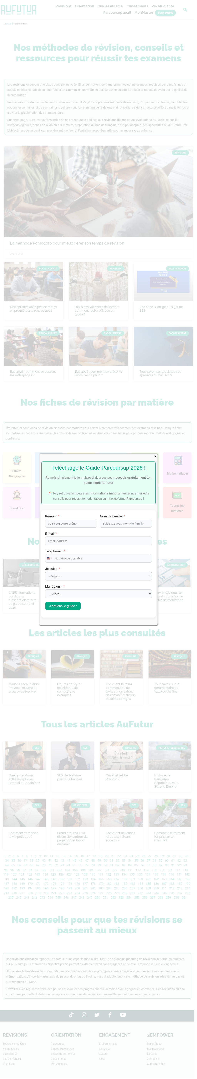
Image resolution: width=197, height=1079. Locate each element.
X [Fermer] (155, 456)
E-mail (49, 534)
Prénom (51, 516)
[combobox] (49, 558)
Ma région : (54, 586)
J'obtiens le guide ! (63, 606)
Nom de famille (111, 516)
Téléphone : (53, 551)
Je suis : (51, 569)
